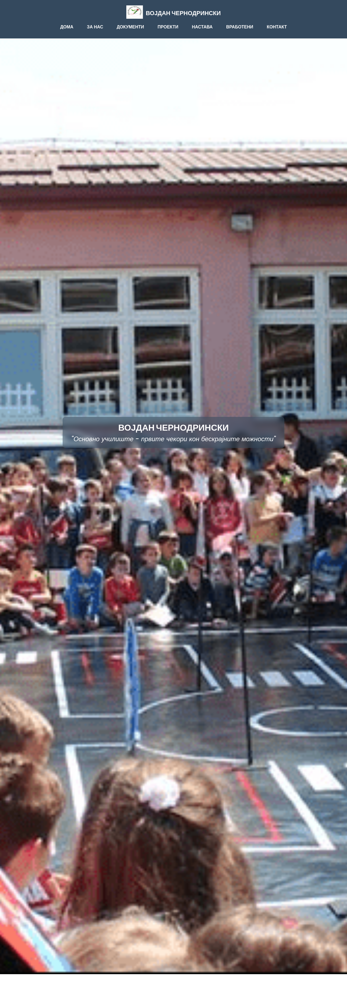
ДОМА (66, 27)
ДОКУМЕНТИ (130, 27)
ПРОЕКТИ (168, 27)
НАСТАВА (202, 27)
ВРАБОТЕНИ (239, 27)
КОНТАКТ (277, 27)
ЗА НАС (95, 27)
